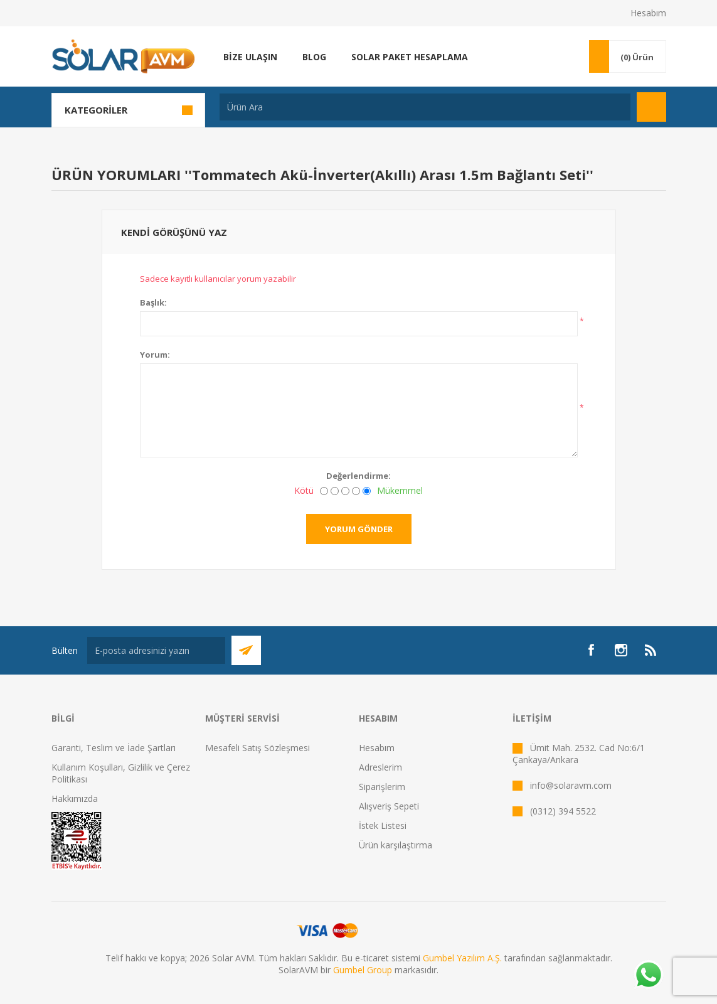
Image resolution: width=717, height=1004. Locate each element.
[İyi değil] (335, 491)
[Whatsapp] (648, 976)
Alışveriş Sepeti (389, 806)
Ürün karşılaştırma (395, 845)
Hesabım (648, 13)
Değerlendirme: (358, 475)
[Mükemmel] (367, 491)
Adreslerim (380, 767)
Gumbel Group (362, 970)
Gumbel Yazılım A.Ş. (462, 958)
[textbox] (425, 106)
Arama (651, 107)
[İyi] (356, 491)
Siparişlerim (382, 787)
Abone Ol (246, 650)
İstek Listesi (382, 825)
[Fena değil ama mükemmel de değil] (345, 491)
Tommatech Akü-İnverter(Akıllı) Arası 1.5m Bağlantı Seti (389, 174)
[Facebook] (591, 650)
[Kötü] (324, 491)
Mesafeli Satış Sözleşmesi (257, 748)
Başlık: (153, 302)
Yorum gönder (359, 529)
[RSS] (651, 650)
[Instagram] (621, 650)
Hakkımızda (74, 798)
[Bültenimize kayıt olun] (156, 650)
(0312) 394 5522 (563, 811)
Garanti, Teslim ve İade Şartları (113, 748)
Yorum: (155, 354)
